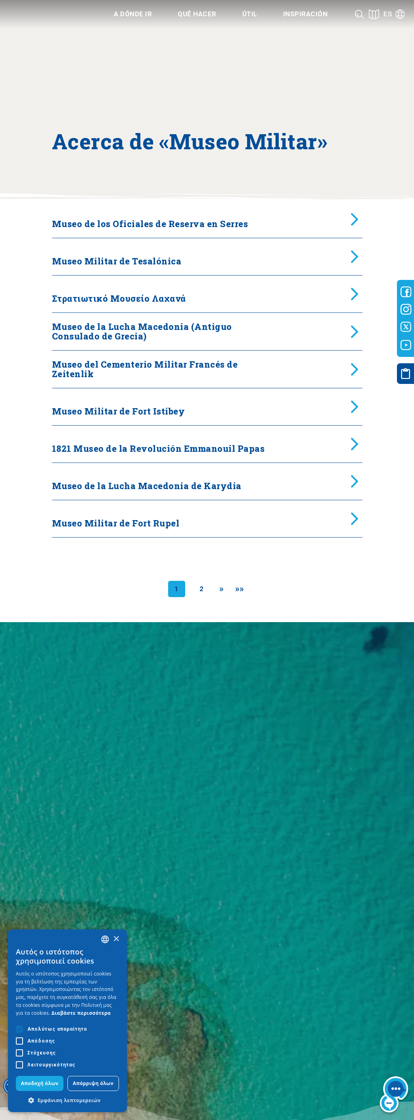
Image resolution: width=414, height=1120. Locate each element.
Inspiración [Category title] (305, 14)
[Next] (222, 589)
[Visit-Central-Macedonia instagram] (406, 309)
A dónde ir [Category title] (133, 14)
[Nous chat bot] (394, 1096)
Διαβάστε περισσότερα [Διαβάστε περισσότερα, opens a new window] (81, 1013)
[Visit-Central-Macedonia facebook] (406, 292)
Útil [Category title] (249, 14)
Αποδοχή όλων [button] (40, 1083)
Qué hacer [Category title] (197, 14)
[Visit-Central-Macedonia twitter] (406, 327)
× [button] (116, 939)
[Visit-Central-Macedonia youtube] (406, 345)
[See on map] (374, 14)
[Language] (394, 14)
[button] (67, 1100)
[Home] (48, 14)
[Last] (240, 589)
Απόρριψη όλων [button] (93, 1083)
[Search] (359, 14)
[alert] (67, 1020)
